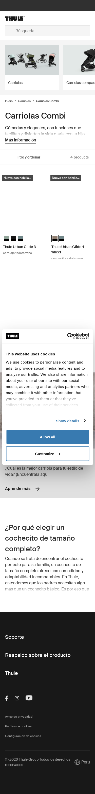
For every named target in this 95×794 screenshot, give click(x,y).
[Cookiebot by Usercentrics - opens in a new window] (67, 336)
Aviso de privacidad (18, 717)
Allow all (47, 437)
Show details (68, 420)
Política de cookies (18, 726)
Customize (47, 453)
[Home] (19, 18)
